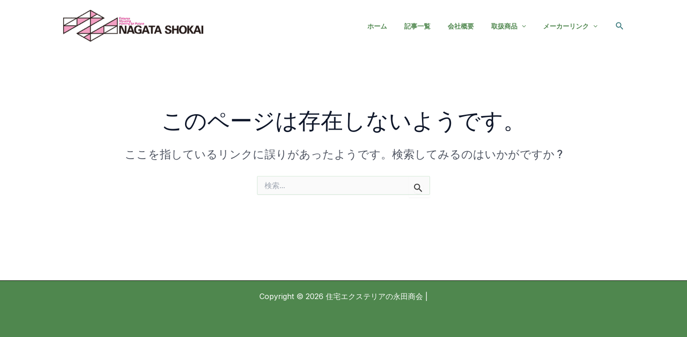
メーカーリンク (572, 26)
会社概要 (471, 26)
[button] (619, 26)
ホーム (396, 26)
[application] (527, 26)
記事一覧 (432, 26)
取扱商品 (514, 26)
